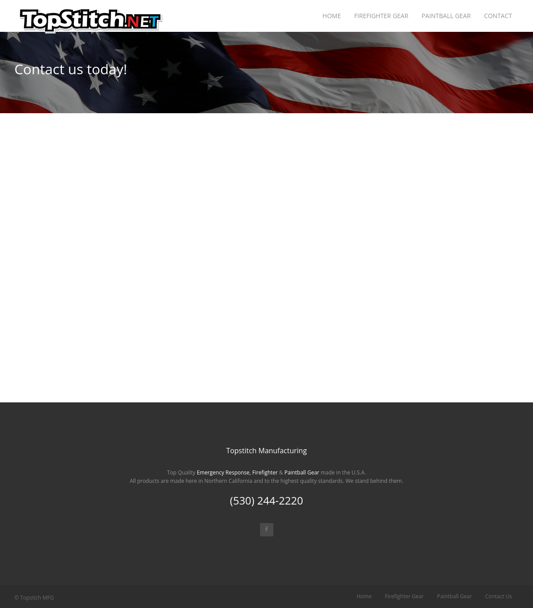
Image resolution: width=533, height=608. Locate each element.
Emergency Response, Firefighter (237, 472)
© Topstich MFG (34, 597)
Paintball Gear (301, 472)
